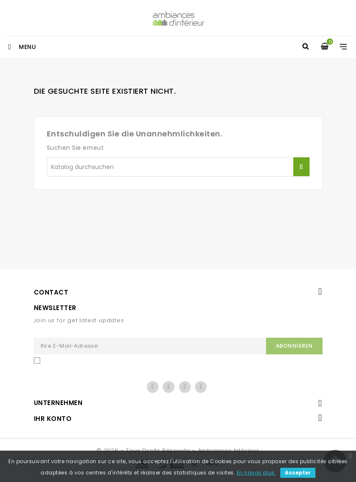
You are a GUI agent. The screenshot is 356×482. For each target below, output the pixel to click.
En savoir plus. (257, 472)
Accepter (298, 472)
